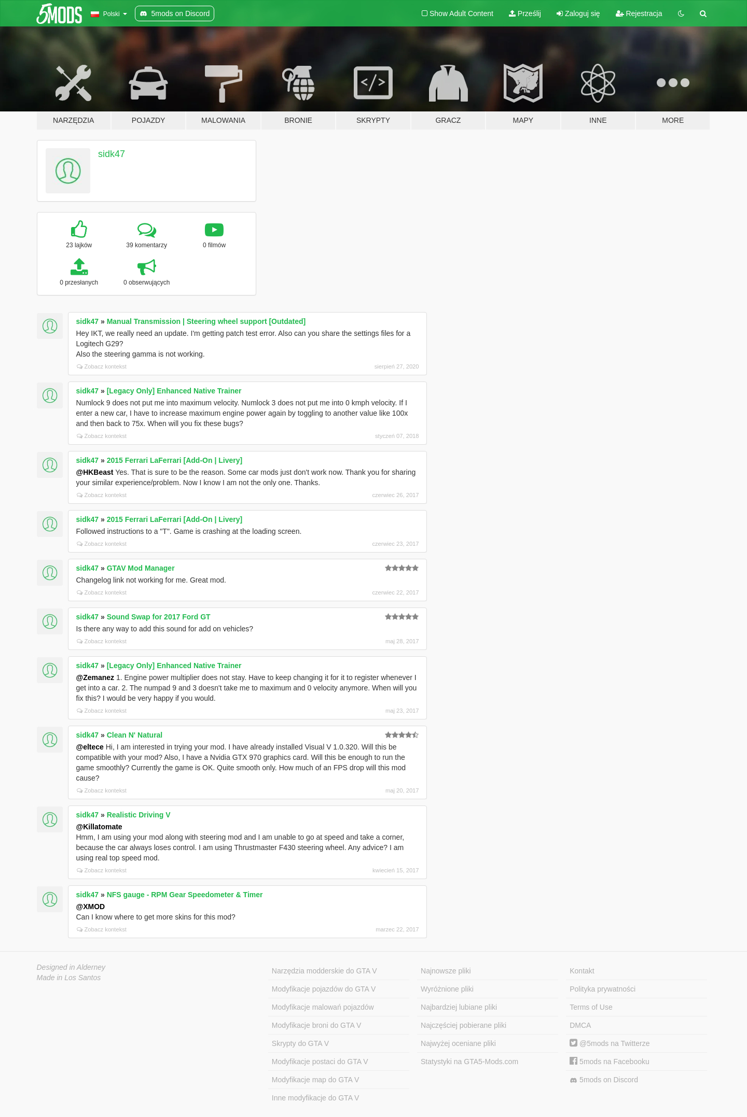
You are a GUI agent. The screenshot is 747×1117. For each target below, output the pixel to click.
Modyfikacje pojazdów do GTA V (324, 989)
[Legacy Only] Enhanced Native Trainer (174, 391)
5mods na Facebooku (609, 1061)
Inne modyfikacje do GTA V (315, 1098)
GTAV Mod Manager (141, 568)
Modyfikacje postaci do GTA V (320, 1061)
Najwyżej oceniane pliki (458, 1043)
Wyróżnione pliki (447, 989)
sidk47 (111, 154)
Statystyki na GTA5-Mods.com (469, 1061)
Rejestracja (639, 13)
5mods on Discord (604, 1080)
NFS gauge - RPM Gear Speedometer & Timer (185, 894)
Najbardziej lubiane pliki (459, 1007)
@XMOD (90, 906)
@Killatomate (99, 827)
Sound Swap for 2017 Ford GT (159, 617)
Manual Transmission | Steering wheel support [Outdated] (206, 321)
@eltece (90, 747)
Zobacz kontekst (102, 366)
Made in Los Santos (69, 977)
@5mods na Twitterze (609, 1043)
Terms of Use (591, 1007)
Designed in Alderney (71, 967)
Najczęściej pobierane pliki (463, 1025)
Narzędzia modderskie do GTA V (324, 971)
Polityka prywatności (602, 989)
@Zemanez (95, 677)
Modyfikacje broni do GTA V (316, 1025)
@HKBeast (95, 472)
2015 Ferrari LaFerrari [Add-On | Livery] (174, 460)
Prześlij (525, 13)
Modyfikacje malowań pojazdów (323, 1007)
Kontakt (582, 971)
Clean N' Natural (135, 735)
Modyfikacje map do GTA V (315, 1080)
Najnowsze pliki (446, 971)
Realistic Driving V (139, 815)
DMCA (580, 1025)
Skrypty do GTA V (300, 1043)
